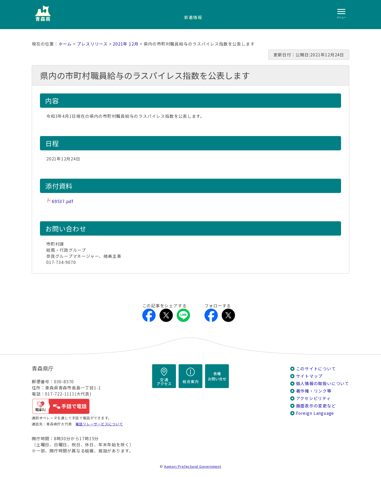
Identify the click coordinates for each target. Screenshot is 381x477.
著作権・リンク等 (314, 391)
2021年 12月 (125, 44)
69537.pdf (62, 201)
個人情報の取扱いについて (322, 383)
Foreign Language (315, 413)
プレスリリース (92, 44)
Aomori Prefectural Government (192, 466)
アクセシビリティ (313, 398)
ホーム (65, 44)
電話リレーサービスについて (99, 423)
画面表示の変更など (316, 406)
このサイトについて (316, 369)
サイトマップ (309, 376)
